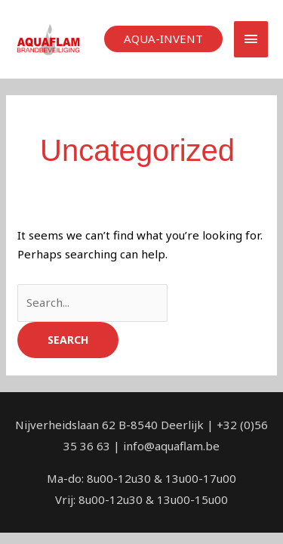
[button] (163, 39)
